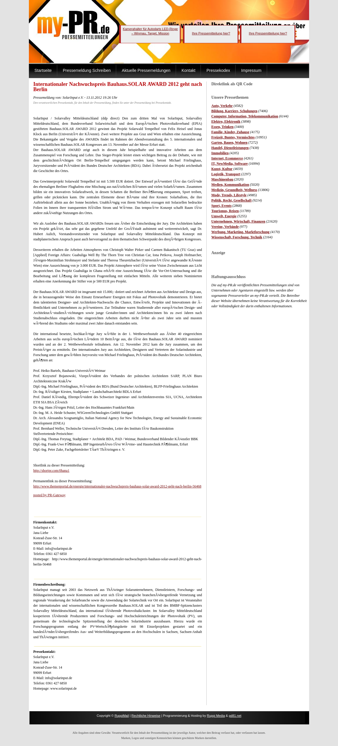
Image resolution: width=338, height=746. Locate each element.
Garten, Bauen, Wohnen (229, 142)
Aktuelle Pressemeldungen (146, 70)
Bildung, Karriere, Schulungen (234, 111)
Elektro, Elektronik (226, 121)
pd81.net (235, 715)
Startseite (43, 70)
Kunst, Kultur (222, 169)
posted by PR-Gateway (49, 495)
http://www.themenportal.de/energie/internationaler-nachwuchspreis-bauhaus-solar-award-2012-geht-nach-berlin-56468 (117, 486)
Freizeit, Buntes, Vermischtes (233, 137)
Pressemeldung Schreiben (87, 70)
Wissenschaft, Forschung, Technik (236, 237)
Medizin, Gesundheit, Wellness (234, 190)
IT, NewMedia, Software (229, 164)
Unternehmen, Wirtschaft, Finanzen (238, 221)
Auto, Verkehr (222, 106)
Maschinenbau (222, 179)
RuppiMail (121, 715)
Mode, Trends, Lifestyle (229, 195)
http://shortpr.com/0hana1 (51, 471)
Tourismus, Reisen (225, 211)
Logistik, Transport (226, 174)
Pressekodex (218, 70)
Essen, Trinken (222, 127)
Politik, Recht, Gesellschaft (231, 200)
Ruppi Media (216, 715)
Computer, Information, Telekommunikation (244, 116)
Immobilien (220, 153)
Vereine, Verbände (225, 227)
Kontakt (188, 70)
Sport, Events (221, 206)
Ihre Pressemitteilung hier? (211, 33)
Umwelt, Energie (223, 216)
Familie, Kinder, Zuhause (230, 132)
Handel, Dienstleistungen (230, 148)
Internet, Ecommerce (227, 158)
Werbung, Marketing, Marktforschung (240, 232)
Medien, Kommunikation (230, 185)
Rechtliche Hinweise (145, 715)
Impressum (251, 70)
